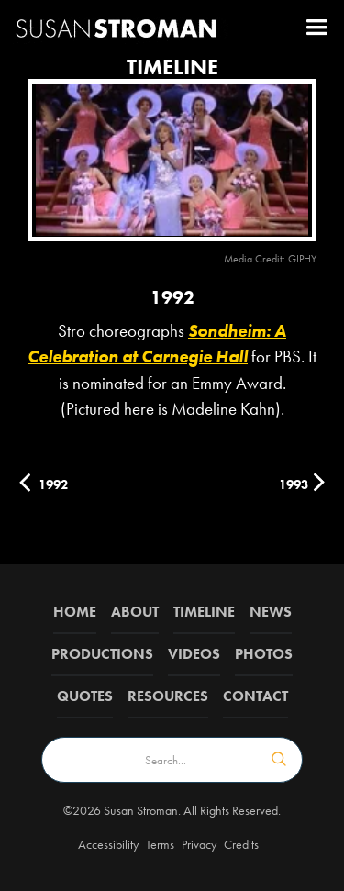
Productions (102, 653)
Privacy (199, 844)
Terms (160, 844)
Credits (241, 844)
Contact (255, 696)
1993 (293, 484)
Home (74, 611)
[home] (116, 27)
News (271, 611)
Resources (168, 696)
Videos (194, 653)
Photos (264, 653)
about (135, 611)
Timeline (204, 611)
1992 (53, 484)
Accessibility (108, 844)
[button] (316, 27)
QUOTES (85, 696)
